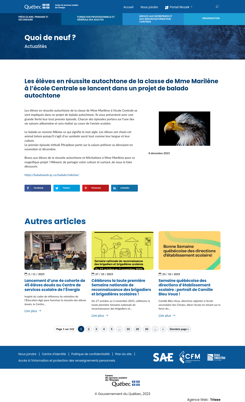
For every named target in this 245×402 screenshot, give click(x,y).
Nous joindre (27, 354)
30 (146, 329)
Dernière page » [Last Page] (179, 329)
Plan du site (123, 354)
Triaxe (215, 399)
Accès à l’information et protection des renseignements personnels (66, 361)
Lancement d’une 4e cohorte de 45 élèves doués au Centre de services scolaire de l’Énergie (54, 285)
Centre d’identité (54, 354)
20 (137, 329)
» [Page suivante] (163, 329)
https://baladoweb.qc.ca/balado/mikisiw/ (52, 175)
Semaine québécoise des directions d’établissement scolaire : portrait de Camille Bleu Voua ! (186, 287)
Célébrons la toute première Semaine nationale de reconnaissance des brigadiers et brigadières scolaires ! (121, 287)
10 (128, 329)
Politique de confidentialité (90, 354)
